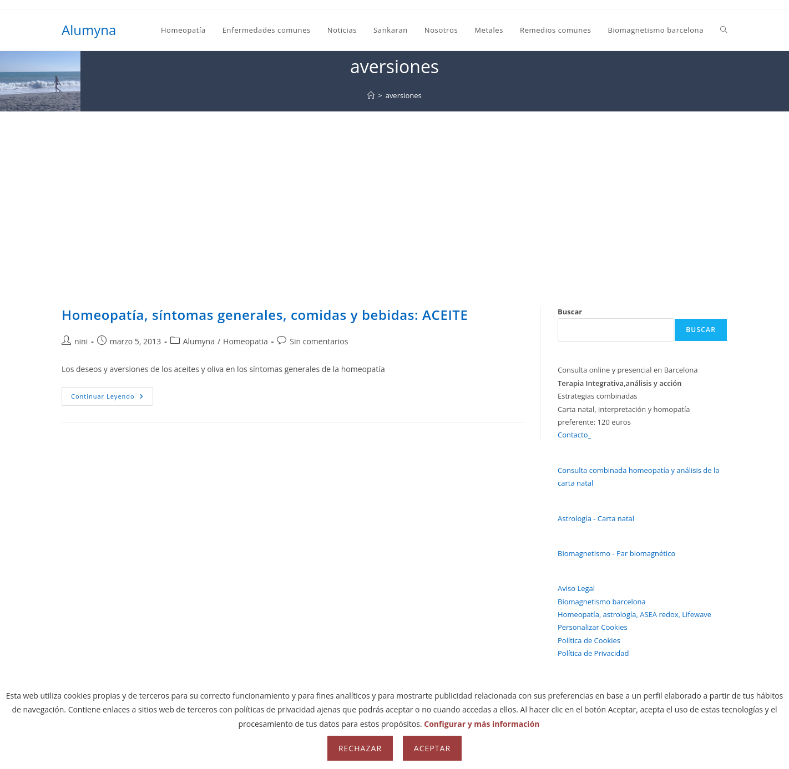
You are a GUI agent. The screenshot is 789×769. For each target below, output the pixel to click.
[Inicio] (371, 95)
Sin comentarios (319, 341)
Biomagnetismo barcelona (602, 602)
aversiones (404, 95)
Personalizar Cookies (593, 627)
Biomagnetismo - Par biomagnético (616, 553)
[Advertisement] (394, 194)
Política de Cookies (589, 640)
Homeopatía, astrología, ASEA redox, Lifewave (634, 614)
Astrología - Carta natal (596, 518)
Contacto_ (574, 435)
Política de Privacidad (593, 653)
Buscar (570, 312)
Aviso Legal (576, 588)
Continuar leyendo (112, 398)
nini (81, 341)
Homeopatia (245, 341)
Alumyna (89, 30)
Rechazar (360, 748)
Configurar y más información (481, 724)
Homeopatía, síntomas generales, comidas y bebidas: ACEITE (265, 314)
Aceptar (432, 748)
